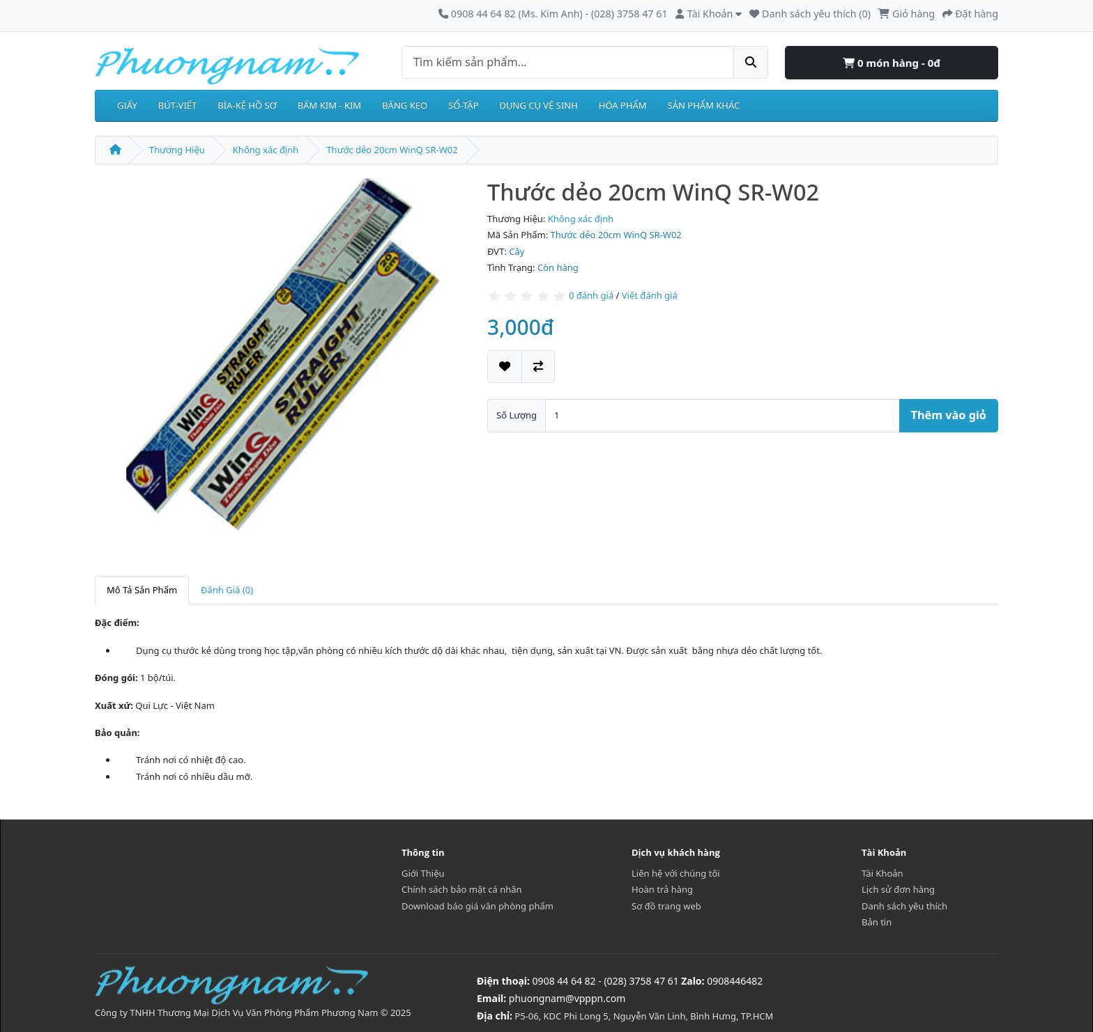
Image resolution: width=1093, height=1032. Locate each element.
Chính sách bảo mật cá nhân (462, 889)
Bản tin (877, 922)
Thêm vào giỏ (948, 415)
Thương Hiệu (177, 149)
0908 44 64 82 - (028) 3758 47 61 (606, 980)
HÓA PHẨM (623, 105)
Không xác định (266, 149)
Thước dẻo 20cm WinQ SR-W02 (391, 149)
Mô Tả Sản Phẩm (142, 590)
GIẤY (127, 105)
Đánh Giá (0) (227, 590)
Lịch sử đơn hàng (898, 889)
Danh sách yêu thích (904, 906)
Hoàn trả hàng (662, 889)
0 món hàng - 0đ (891, 63)
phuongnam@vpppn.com (567, 998)
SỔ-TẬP (463, 105)
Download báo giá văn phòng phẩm (477, 906)
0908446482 (735, 980)
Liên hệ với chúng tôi (676, 873)
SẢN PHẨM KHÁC (704, 105)
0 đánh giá (591, 295)
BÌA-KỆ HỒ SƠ (247, 105)
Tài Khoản (882, 873)
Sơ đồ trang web (666, 906)
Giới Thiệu (423, 873)
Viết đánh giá (650, 295)
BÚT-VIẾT (177, 105)
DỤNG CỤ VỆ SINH (539, 105)
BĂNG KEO (404, 105)
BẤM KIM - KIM (329, 105)
